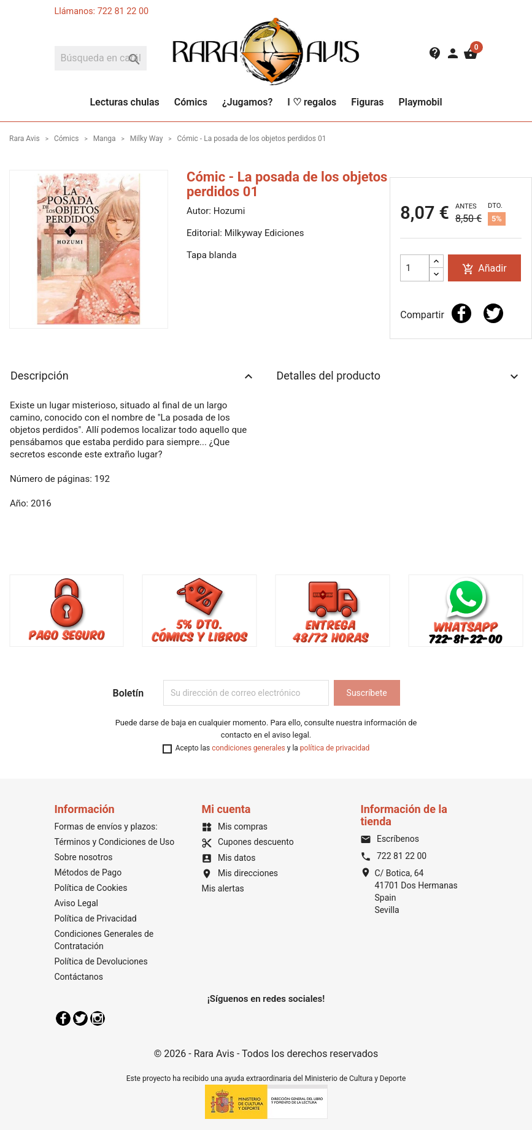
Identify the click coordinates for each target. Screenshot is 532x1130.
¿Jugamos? (247, 102)
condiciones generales (248, 748)
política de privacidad (334, 748)
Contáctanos (79, 977)
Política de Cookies (91, 888)
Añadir (484, 268)
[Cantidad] (415, 267)
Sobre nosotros (84, 857)
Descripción (133, 376)
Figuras (367, 102)
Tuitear (493, 313)
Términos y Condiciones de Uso (115, 842)
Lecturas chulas (124, 102)
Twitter (80, 1018)
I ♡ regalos (311, 102)
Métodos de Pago (88, 872)
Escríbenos (389, 839)
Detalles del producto (399, 376)
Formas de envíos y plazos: (106, 826)
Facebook (63, 1018)
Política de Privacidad (96, 918)
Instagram (97, 1018)
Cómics (190, 102)
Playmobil (420, 102)
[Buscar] (101, 58)
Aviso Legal (77, 903)
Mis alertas (222, 888)
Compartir (461, 313)
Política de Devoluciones (101, 961)
